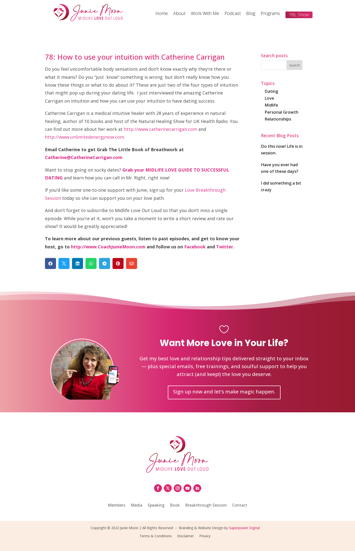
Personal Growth (281, 112)
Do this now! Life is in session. (281, 149)
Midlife (271, 105)
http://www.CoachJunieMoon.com (108, 247)
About (179, 14)
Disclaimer (185, 536)
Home (162, 14)
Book (175, 505)
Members (116, 505)
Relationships (278, 119)
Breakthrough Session (206, 505)
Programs (270, 14)
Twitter (224, 247)
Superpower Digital (244, 527)
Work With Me (205, 14)
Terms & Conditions (156, 536)
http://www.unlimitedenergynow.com (84, 137)
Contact (239, 505)
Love (269, 98)
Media (136, 505)
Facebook (195, 247)
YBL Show (299, 14)
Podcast (233, 14)
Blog (250, 14)
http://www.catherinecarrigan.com (160, 129)
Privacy (205, 536)
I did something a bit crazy (281, 186)
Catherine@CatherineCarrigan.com (83, 157)
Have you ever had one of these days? (279, 168)
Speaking (156, 505)
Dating (271, 91)
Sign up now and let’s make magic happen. (224, 391)
